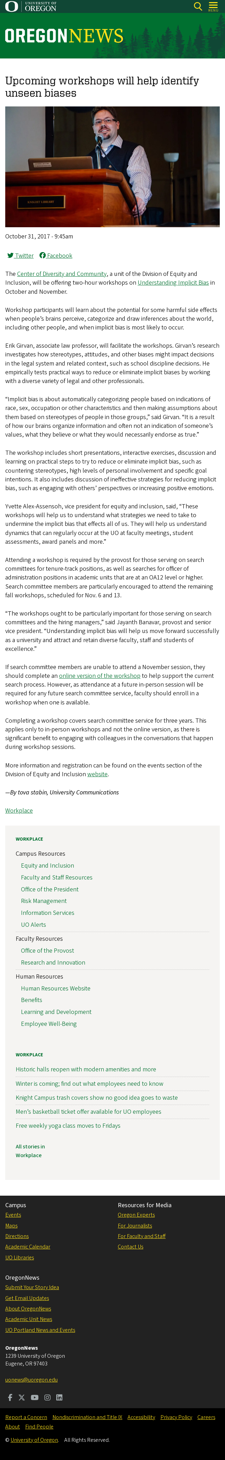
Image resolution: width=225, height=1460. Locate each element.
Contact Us (130, 1247)
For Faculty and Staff (142, 1236)
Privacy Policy (176, 1417)
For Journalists (135, 1226)
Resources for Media (145, 1205)
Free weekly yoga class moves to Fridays (68, 1125)
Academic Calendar (27, 1247)
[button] (112, 225)
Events (13, 1215)
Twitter (20, 255)
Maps (11, 1226)
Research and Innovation (53, 962)
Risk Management (44, 901)
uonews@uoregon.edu (31, 1380)
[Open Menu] (214, 6)
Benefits (31, 1000)
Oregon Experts (136, 1215)
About (12, 1427)
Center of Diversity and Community (62, 274)
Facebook (55, 255)
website (97, 774)
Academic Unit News (28, 1319)
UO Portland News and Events (40, 1330)
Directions (17, 1236)
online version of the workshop (99, 676)
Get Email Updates (27, 1298)
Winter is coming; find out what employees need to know (90, 1083)
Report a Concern (26, 1417)
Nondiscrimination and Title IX (87, 1417)
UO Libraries (19, 1257)
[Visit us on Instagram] (47, 1398)
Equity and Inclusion (47, 865)
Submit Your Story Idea (32, 1287)
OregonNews (22, 1277)
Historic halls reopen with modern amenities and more (86, 1069)
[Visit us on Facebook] (10, 1398)
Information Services (47, 913)
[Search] (198, 6)
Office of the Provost (47, 950)
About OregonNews (28, 1309)
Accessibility (141, 1417)
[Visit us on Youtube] (35, 1398)
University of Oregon (34, 1440)
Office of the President (50, 889)
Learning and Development (56, 1012)
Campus (15, 1205)
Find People (39, 1427)
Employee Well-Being (49, 1024)
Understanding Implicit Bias (173, 282)
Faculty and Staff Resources (57, 877)
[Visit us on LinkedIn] (59, 1398)
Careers (206, 1417)
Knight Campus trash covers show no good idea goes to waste (97, 1097)
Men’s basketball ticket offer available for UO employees (88, 1111)
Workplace (19, 810)
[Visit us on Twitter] (21, 1398)
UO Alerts (33, 924)
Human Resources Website (55, 988)
